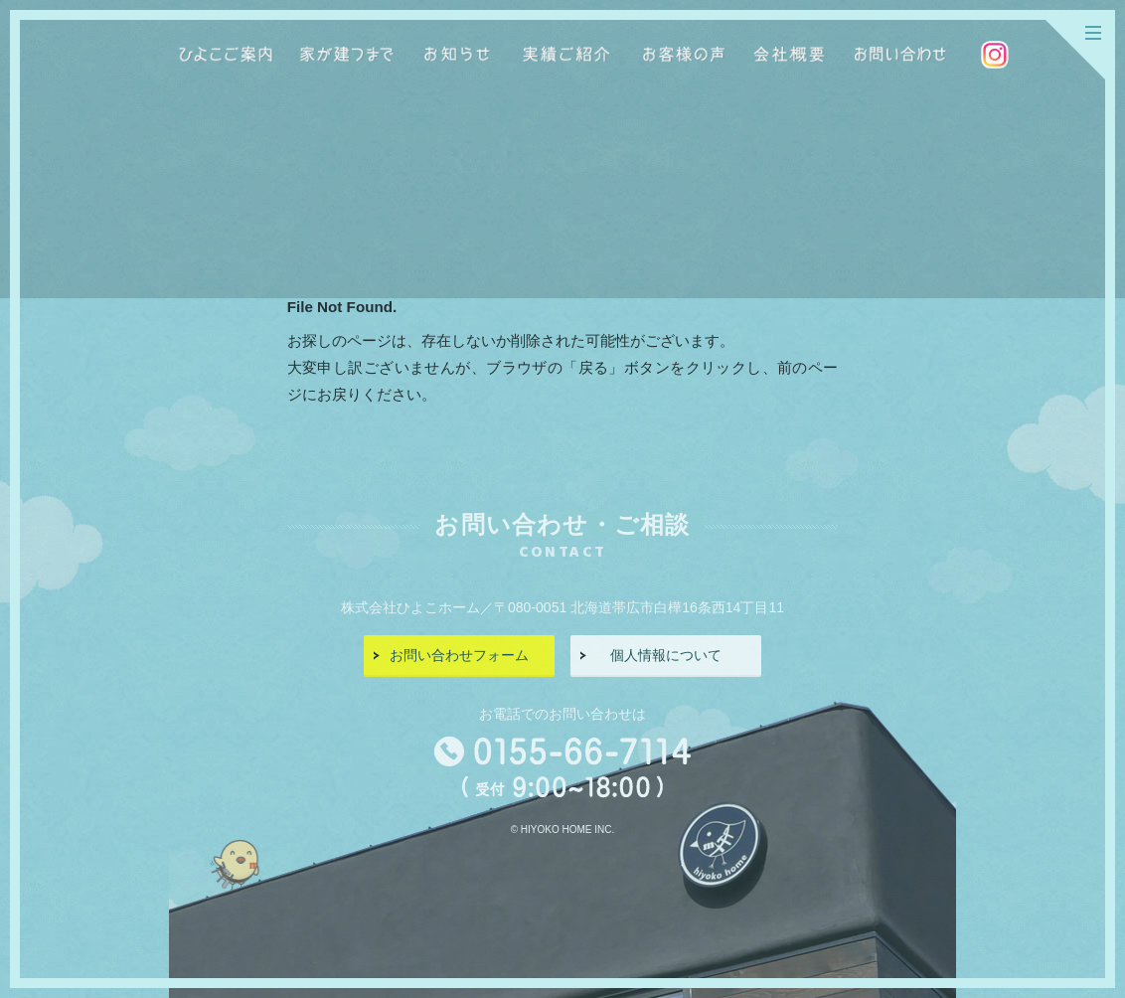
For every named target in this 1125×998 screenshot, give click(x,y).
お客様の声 (683, 55)
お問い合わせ (899, 55)
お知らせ (456, 55)
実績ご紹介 (566, 55)
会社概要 (789, 55)
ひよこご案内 (225, 55)
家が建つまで (346, 55)
